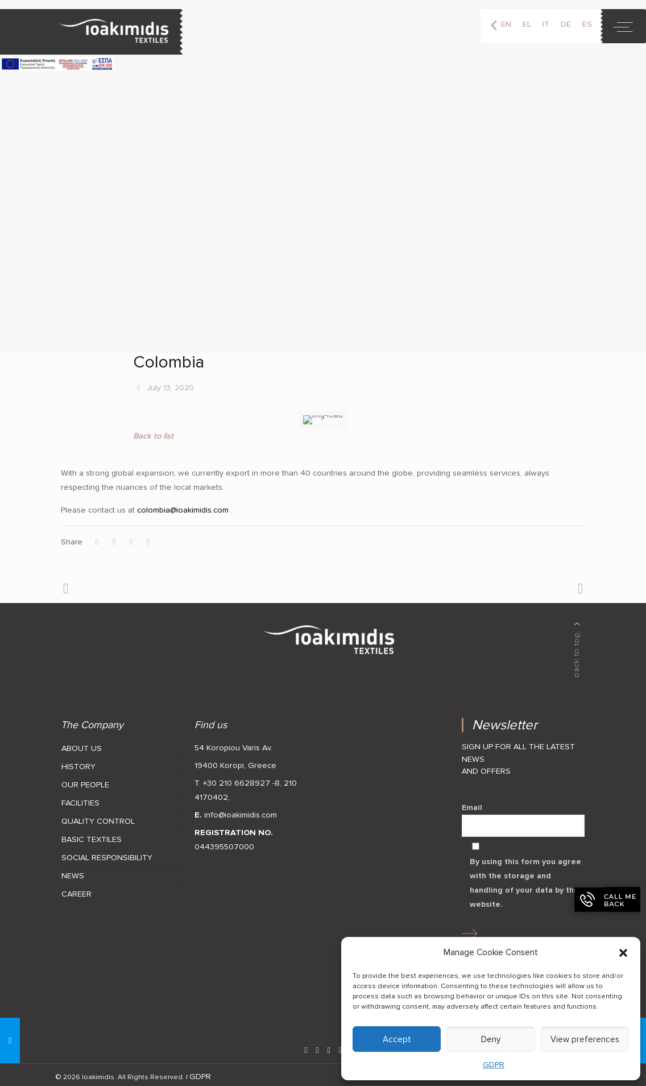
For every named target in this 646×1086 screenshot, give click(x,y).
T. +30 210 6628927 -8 (237, 779)
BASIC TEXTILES (91, 835)
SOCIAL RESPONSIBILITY (106, 853)
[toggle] (623, 26)
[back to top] (577, 645)
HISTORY (78, 762)
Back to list (153, 432)
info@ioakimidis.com (240, 811)
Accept (397, 1039)
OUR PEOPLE (85, 781)
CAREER (76, 890)
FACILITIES (80, 799)
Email (523, 816)
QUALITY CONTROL (98, 817)
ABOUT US (81, 744)
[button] (623, 953)
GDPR (493, 1065)
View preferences (584, 1039)
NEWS (72, 872)
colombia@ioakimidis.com (182, 506)
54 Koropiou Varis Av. (233, 744)
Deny (490, 1039)
